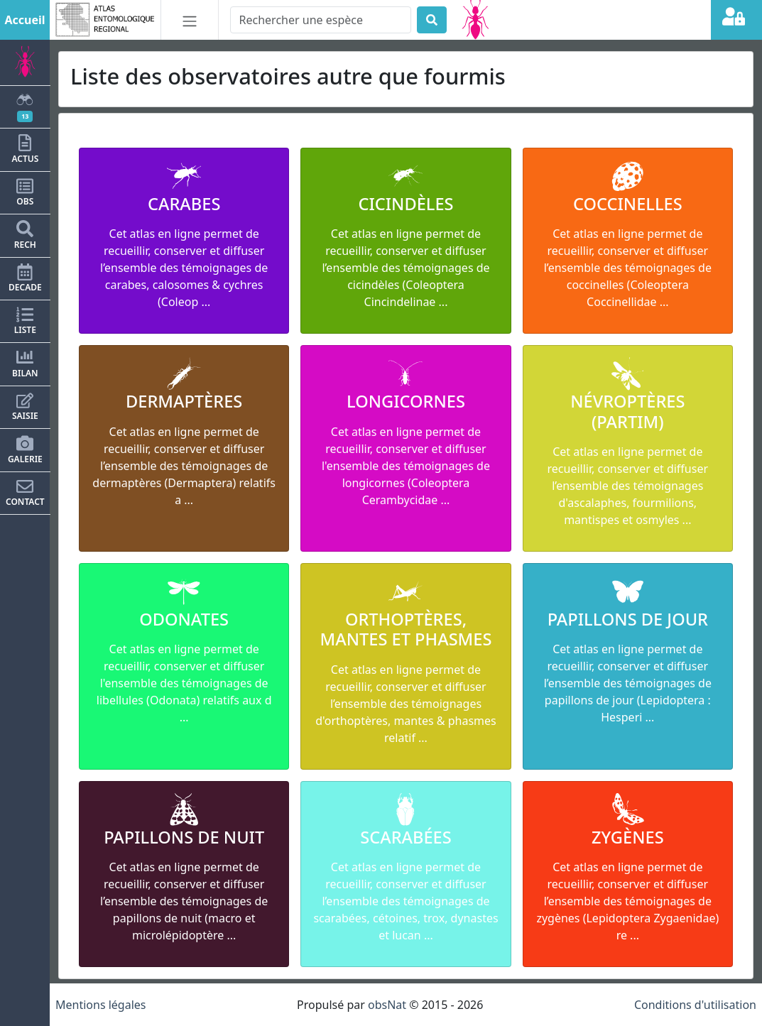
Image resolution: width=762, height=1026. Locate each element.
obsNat (387, 1005)
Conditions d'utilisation (695, 1005)
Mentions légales (100, 1005)
